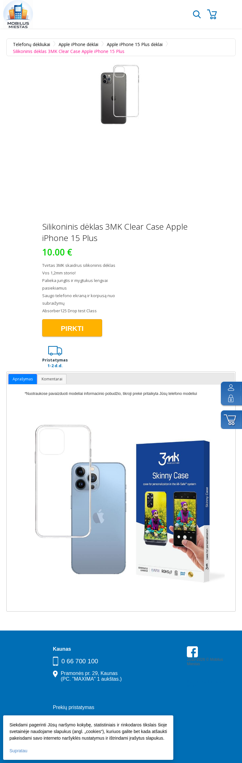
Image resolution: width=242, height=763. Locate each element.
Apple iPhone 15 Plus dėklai (135, 44)
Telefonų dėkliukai (31, 44)
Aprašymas (23, 379)
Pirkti (72, 328)
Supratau (18, 750)
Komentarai (52, 379)
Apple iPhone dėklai (78, 44)
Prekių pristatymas (74, 707)
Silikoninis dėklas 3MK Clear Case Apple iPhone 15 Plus (68, 51)
